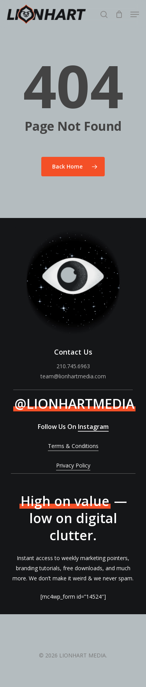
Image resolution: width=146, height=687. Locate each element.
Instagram (93, 426)
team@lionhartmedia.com (73, 376)
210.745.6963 (73, 366)
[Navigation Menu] (134, 14)
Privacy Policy (73, 465)
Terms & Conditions (73, 446)
